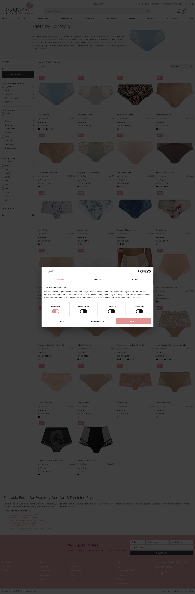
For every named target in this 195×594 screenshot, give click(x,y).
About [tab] (135, 279)
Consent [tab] (60, 279)
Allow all (133, 321)
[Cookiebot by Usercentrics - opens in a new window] (140, 271)
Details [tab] (97, 279)
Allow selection (97, 321)
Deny (61, 321)
